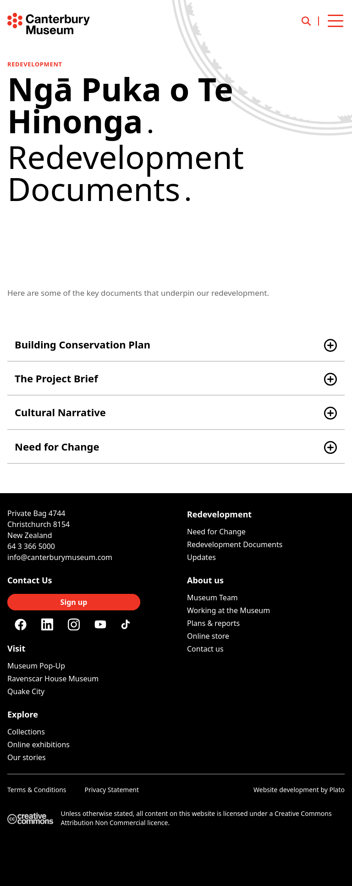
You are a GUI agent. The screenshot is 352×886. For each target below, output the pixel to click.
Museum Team (212, 597)
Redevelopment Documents (234, 544)
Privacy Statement (112, 789)
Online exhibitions (38, 744)
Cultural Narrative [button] (60, 412)
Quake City (25, 691)
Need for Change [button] (57, 446)
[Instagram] (74, 624)
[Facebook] (21, 625)
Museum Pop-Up (36, 666)
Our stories (26, 757)
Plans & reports (213, 623)
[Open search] (310, 21)
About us (205, 580)
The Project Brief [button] (56, 378)
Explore (22, 714)
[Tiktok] (127, 625)
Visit (16, 648)
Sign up (74, 602)
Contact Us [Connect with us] (29, 580)
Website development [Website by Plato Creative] (286, 789)
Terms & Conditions (36, 789)
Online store (208, 636)
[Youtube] (100, 624)
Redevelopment (34, 64)
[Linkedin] (47, 624)
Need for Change (216, 532)
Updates (201, 557)
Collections (26, 732)
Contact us (205, 649)
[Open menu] (335, 21)
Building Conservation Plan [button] (82, 344)
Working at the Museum (228, 610)
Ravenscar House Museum (53, 679)
